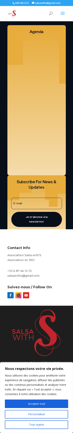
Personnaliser (36, 414)
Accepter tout (36, 404)
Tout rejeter (36, 424)
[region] (36, 397)
